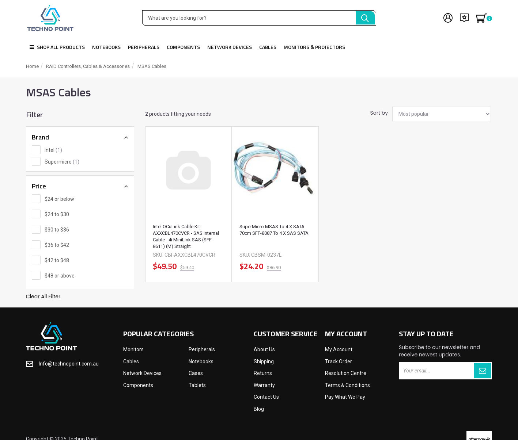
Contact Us (266, 397)
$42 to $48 (57, 260)
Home (32, 66)
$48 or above (60, 276)
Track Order (338, 361)
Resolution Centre (345, 373)
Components (183, 47)
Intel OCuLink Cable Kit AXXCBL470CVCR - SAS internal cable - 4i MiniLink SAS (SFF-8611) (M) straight (186, 236)
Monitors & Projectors (314, 47)
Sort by (378, 112)
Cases (196, 373)
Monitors (133, 349)
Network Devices (229, 47)
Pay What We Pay (345, 397)
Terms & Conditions (347, 385)
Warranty (264, 385)
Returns (263, 373)
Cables (267, 47)
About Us (264, 349)
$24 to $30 (57, 214)
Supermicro (62, 162)
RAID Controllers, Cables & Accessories (88, 66)
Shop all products (57, 47)
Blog (259, 409)
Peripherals (143, 47)
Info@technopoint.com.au (69, 364)
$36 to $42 (57, 245)
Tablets (197, 385)
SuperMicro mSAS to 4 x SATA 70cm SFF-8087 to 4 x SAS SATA (274, 230)
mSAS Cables (151, 66)
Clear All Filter (43, 296)
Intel (53, 150)
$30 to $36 (57, 230)
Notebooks (106, 47)
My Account (338, 349)
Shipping (264, 361)
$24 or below (59, 199)
